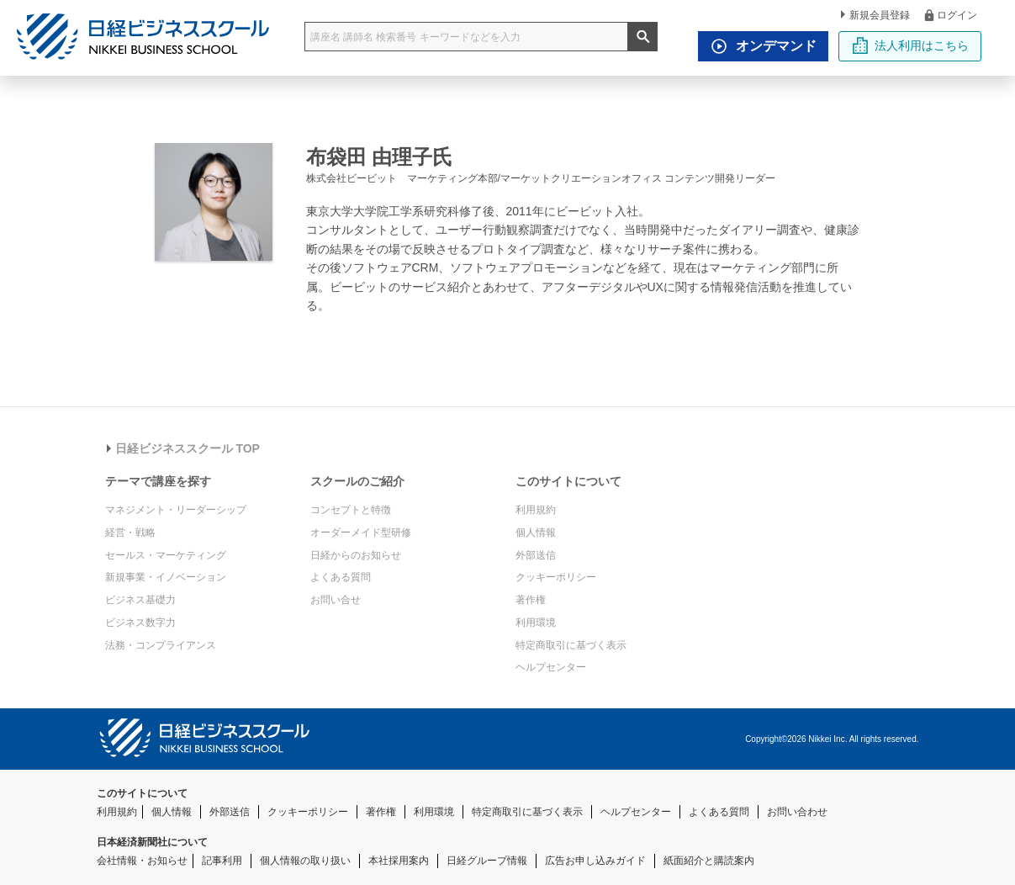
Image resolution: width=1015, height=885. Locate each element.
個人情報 (535, 532)
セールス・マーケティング (165, 555)
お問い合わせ (797, 812)
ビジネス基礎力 (140, 600)
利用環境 (535, 622)
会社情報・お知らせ (142, 860)
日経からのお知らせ (355, 555)
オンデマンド (759, 46)
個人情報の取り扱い (305, 860)
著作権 (530, 600)
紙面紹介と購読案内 (708, 860)
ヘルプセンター (550, 667)
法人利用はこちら (910, 45)
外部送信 (535, 555)
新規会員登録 (875, 15)
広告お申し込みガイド (595, 860)
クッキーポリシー (555, 577)
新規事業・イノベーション (165, 577)
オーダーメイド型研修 (360, 532)
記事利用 (222, 860)
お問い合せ (335, 600)
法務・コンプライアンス (160, 645)
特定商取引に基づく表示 (570, 645)
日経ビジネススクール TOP (183, 448)
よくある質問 (340, 577)
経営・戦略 (130, 532)
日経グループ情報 (487, 860)
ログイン (949, 14)
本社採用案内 (398, 860)
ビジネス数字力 (140, 622)
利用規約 (535, 510)
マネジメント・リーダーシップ (175, 510)
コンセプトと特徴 (350, 510)
